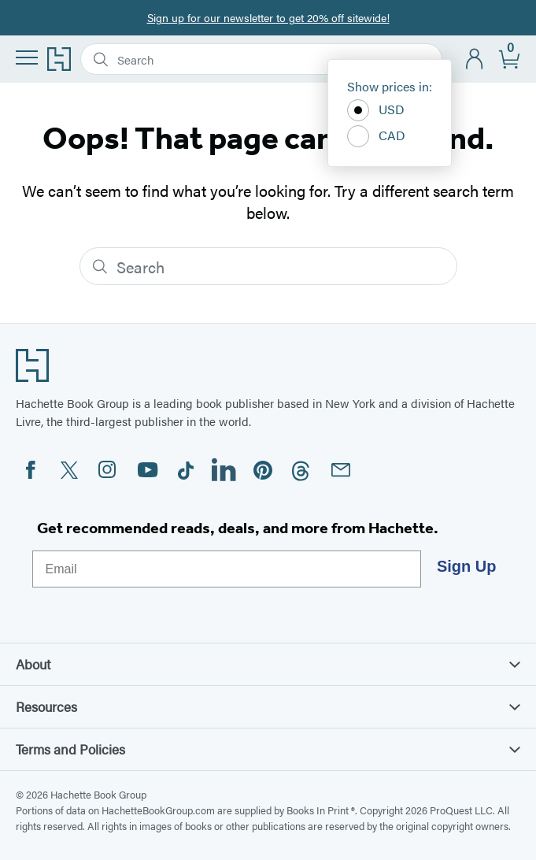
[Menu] (27, 57)
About (268, 663)
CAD (376, 136)
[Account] (475, 59)
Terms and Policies (268, 749)
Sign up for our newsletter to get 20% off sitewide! (268, 17)
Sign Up (467, 566)
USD (376, 110)
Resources (268, 706)
